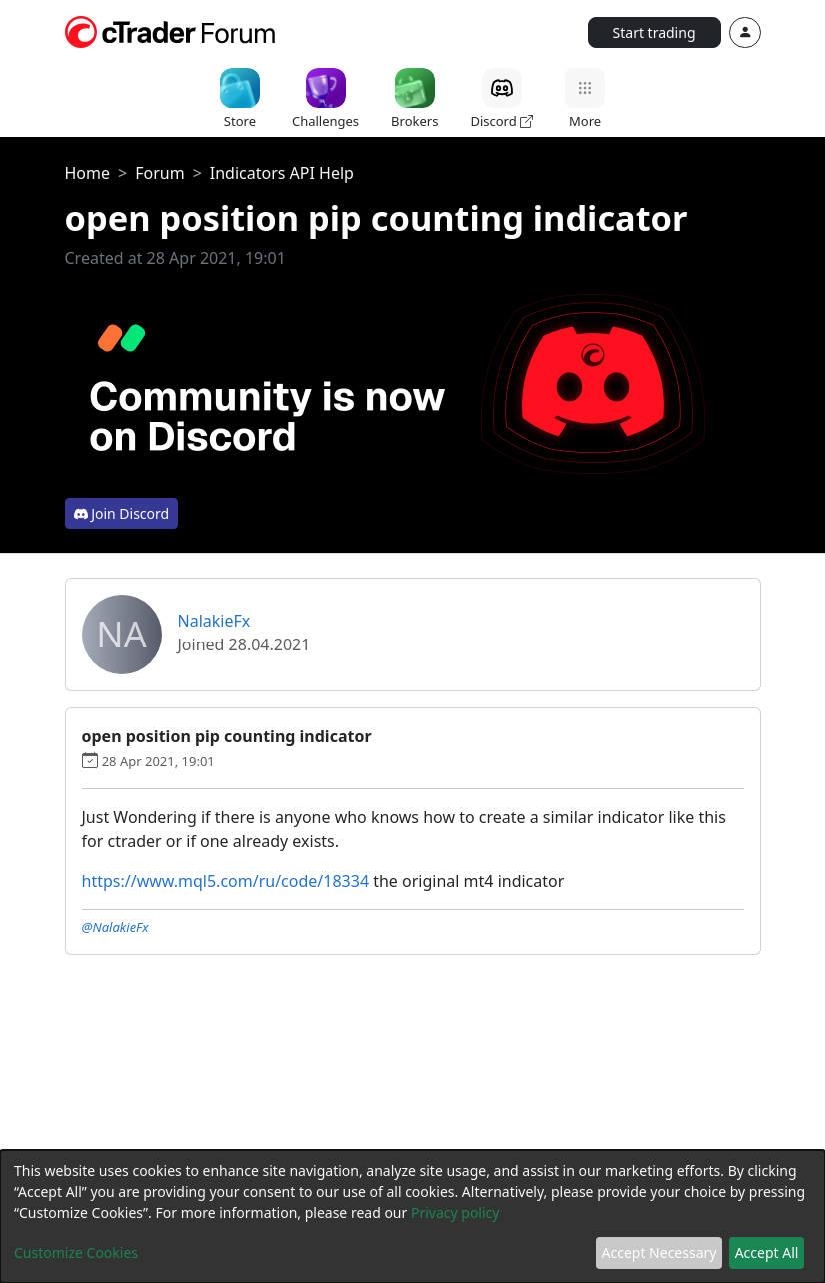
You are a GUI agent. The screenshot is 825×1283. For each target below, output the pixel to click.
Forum (159, 173)
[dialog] (412, 1216)
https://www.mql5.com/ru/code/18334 (226, 881)
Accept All (767, 1252)
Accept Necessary (659, 1252)
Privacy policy (455, 1212)
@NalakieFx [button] (115, 927)
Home (88, 173)
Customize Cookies (76, 1252)
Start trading (654, 32)
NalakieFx (214, 621)
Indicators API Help (282, 173)
